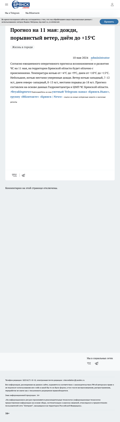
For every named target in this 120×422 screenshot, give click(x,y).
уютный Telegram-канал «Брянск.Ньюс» (80, 91)
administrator (100, 57)
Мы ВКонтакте (32, 13)
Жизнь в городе (22, 47)
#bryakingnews (20, 91)
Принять (109, 21)
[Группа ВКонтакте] (89, 363)
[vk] (14, 175)
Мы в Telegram (12, 13)
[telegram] (24, 175)
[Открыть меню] (6, 4)
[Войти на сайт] (112, 4)
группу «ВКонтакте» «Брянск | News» (36, 96)
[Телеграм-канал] (97, 363)
